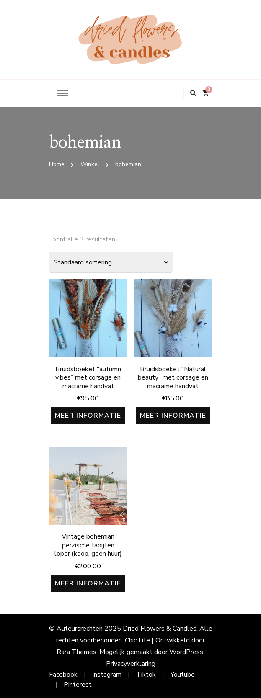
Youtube (183, 674)
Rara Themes (76, 652)
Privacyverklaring (130, 663)
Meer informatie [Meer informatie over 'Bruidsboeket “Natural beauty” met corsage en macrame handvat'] (173, 415)
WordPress (186, 652)
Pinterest (78, 684)
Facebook (63, 674)
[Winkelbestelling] (111, 262)
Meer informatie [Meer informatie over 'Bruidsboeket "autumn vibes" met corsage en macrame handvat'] (88, 415)
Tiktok (146, 674)
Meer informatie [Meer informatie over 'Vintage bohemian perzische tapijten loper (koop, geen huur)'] (88, 583)
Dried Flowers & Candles (159, 628)
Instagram (106, 674)
